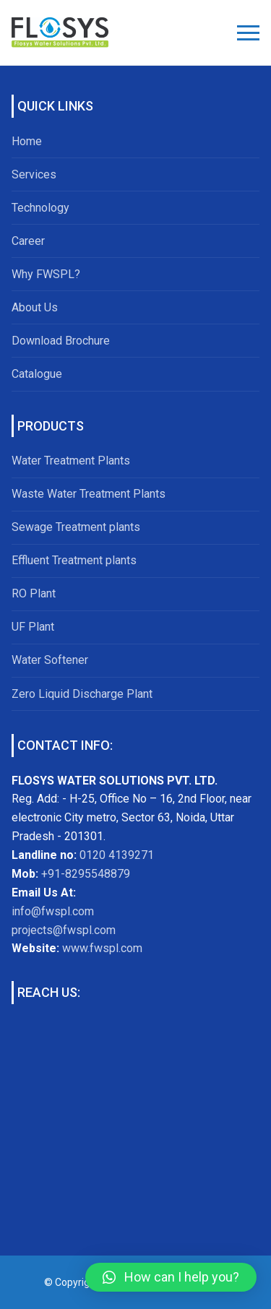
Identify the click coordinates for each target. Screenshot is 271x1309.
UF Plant (33, 627)
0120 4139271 (116, 855)
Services (34, 174)
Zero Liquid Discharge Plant (82, 694)
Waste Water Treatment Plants (88, 494)
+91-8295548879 (84, 874)
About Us (35, 307)
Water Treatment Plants (71, 460)
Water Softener (50, 660)
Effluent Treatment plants (74, 560)
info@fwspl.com (53, 911)
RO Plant (34, 593)
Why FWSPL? (46, 274)
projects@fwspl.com (64, 930)
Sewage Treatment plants (76, 527)
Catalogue (37, 374)
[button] (171, 1277)
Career (28, 241)
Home (27, 141)
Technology (40, 208)
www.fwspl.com (102, 948)
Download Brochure (61, 340)
